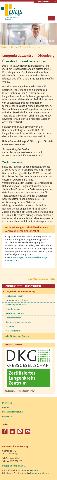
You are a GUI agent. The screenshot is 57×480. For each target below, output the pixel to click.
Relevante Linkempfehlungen (18, 322)
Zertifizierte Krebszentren (30, 47)
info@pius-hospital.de (12, 466)
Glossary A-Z (8, 416)
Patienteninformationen (16, 300)
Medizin (14, 47)
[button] (5, 431)
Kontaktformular (38, 473)
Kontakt (6, 407)
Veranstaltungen (13, 331)
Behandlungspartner (14, 313)
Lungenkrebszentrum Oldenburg (20, 291)
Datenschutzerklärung (12, 412)
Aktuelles (9, 326)
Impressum (7, 403)
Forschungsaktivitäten (15, 304)
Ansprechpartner (13, 318)
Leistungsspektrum (14, 296)
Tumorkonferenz (12, 309)
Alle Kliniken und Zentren (17, 336)
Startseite (5, 47)
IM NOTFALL (44, 1)
